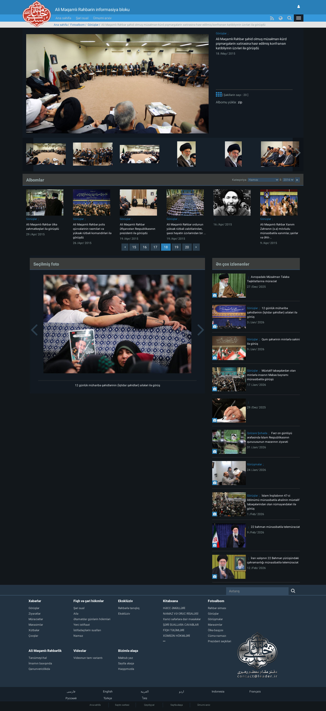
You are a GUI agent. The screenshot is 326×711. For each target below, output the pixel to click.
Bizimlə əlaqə (128, 651)
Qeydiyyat (149, 705)
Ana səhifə (63, 18)
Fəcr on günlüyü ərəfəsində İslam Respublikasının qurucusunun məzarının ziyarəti (269, 437)
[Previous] (124, 247)
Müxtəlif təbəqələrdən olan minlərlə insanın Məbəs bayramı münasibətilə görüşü (271, 375)
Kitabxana (170, 601)
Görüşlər (93, 24)
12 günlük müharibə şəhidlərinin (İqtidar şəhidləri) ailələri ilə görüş (117, 385)
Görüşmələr (254, 464)
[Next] (196, 247)
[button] (298, 18)
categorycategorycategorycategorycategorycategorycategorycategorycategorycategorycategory (263, 180)
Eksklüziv (125, 601)
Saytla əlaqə (176, 705)
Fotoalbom (77, 24)
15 (134, 247)
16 (145, 247)
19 (176, 247)
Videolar (79, 651)
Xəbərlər (35, 601)
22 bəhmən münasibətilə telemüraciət (275, 527)
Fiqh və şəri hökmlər (88, 601)
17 (155, 247)
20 (187, 247)
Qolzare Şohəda (257, 433)
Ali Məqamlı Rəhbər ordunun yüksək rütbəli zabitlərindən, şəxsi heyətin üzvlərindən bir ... (186, 229)
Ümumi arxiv (102, 18)
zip (239, 102)
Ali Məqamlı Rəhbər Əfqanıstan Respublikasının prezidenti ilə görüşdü (137, 229)
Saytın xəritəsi (122, 705)
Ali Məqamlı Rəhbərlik (45, 651)
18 (166, 247)
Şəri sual (82, 18)
